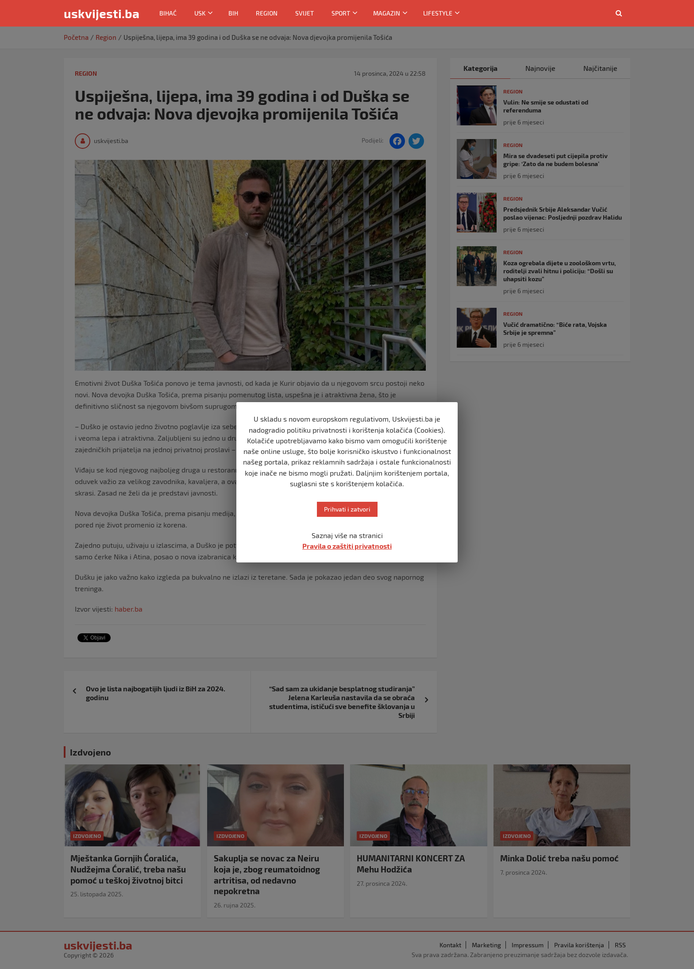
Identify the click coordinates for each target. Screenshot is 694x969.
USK (199, 13)
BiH (233, 13)
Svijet (304, 13)
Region (267, 13)
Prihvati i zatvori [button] (347, 509)
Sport (341, 13)
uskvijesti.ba (101, 13)
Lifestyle (437, 13)
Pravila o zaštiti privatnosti (347, 546)
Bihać (168, 13)
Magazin (386, 13)
